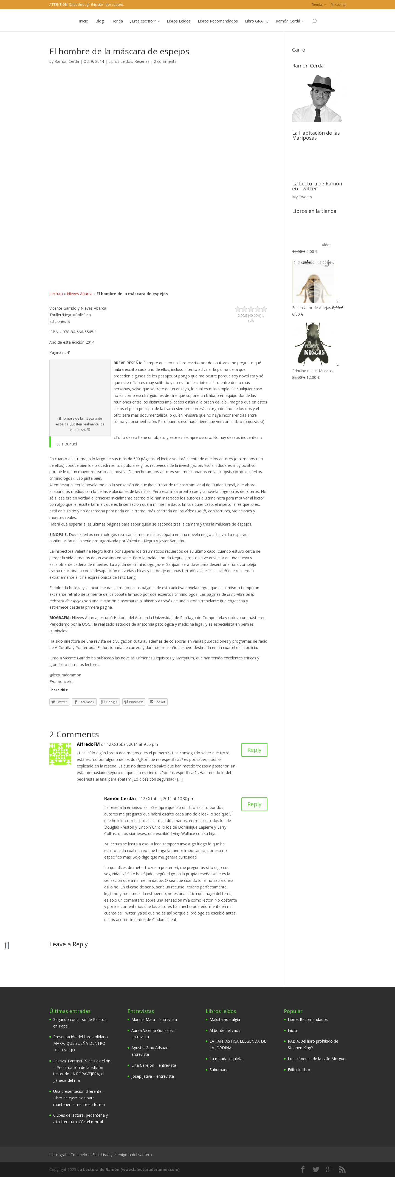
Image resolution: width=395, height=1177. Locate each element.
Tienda (316, 4)
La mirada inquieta (226, 1058)
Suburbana (219, 1069)
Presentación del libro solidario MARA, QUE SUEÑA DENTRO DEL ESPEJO (80, 1043)
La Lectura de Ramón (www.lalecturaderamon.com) (128, 1169)
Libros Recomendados (218, 27)
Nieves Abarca (79, 293)
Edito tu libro (299, 1069)
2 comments (165, 61)
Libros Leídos (179, 27)
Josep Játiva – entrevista (152, 1076)
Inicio (83, 27)
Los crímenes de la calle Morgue (316, 1058)
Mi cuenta (338, 4)
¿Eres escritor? (143, 27)
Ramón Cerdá (288, 27)
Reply (254, 749)
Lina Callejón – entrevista (153, 1065)
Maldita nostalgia (225, 1019)
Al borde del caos (225, 1030)
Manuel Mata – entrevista (154, 1019)
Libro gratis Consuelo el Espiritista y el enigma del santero (100, 1154)
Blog (99, 27)
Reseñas (141, 61)
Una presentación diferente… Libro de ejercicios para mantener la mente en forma (79, 1098)
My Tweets (302, 196)
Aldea (312, 244)
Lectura (56, 293)
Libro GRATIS (257, 27)
